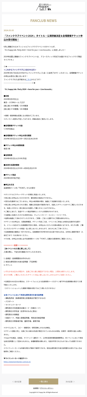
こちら (28, 79)
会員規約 (36, 388)
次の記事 (69, 381)
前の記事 (17, 381)
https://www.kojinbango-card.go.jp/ (17, 361)
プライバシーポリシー (46, 388)
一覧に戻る (43, 381)
